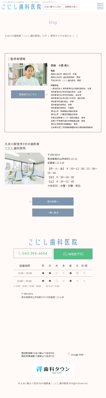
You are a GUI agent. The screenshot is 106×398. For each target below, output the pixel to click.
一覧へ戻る (52, 212)
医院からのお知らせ (61, 35)
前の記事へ (52, 201)
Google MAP (77, 353)
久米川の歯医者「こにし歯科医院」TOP (26, 35)
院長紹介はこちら (28, 94)
